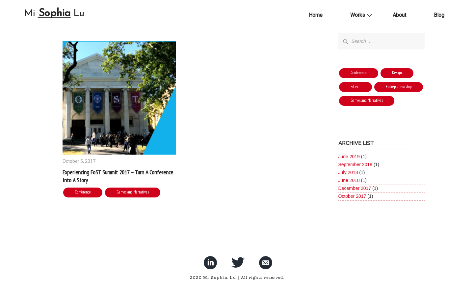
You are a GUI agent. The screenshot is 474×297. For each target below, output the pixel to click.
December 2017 (354, 188)
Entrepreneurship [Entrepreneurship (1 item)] (398, 86)
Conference (83, 192)
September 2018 (355, 164)
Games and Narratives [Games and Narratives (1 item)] (367, 100)
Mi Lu (54, 14)
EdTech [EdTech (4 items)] (355, 86)
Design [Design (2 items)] (397, 72)
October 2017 (352, 196)
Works (357, 15)
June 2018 (349, 180)
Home (316, 15)
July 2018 (348, 172)
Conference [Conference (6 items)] (359, 72)
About (399, 15)
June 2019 (349, 156)
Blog (439, 15)
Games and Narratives (133, 192)
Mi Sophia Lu (219, 277)
